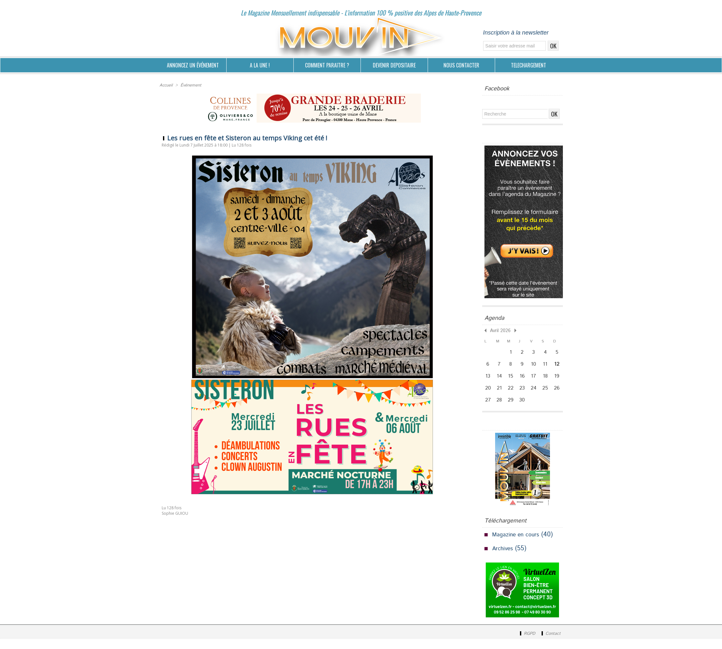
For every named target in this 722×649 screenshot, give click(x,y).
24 (536, 395)
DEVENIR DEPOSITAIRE (394, 65)
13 (488, 380)
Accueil (165, 85)
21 (500, 395)
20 (488, 395)
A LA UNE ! (260, 65)
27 (488, 409)
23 (523, 395)
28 (499, 409)
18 (547, 380)
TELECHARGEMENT (528, 65)
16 (523, 380)
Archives (504, 558)
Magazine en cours (519, 544)
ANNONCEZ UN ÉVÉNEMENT (193, 65)
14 (499, 380)
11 (548, 366)
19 (559, 380)
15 (511, 380)
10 (536, 366)
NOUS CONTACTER (461, 65)
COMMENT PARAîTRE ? (327, 65)
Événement (189, 85)
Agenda (494, 318)
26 (560, 395)
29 (511, 409)
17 (536, 380)
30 (524, 409)
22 (511, 395)
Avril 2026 (498, 330)
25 (548, 395)
